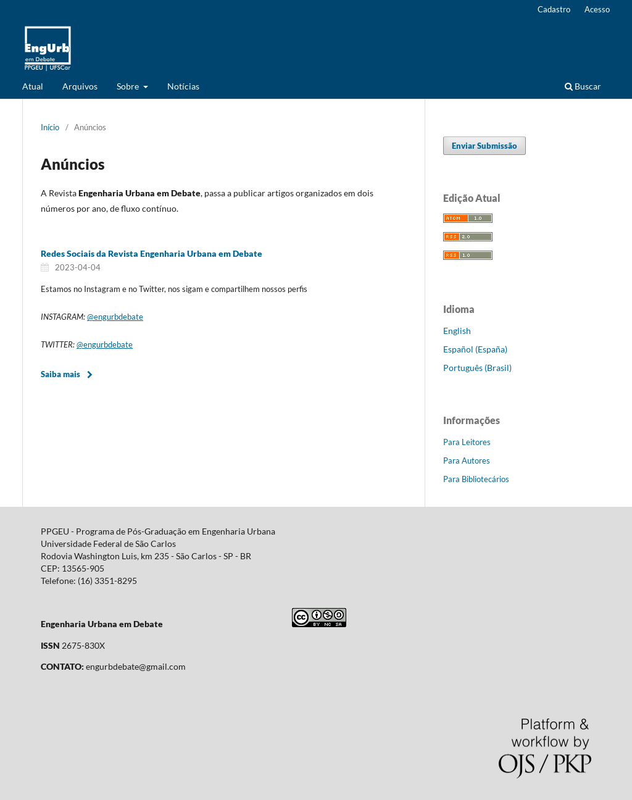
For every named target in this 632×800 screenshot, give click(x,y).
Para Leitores (467, 442)
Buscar (583, 86)
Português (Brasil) (477, 367)
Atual (32, 86)
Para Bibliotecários (476, 479)
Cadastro (554, 9)
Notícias (183, 86)
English (457, 330)
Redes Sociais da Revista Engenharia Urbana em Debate (151, 253)
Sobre (129, 86)
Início (50, 127)
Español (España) (475, 349)
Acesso (597, 9)
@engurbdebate (115, 317)
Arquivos (80, 86)
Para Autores (466, 460)
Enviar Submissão (484, 146)
